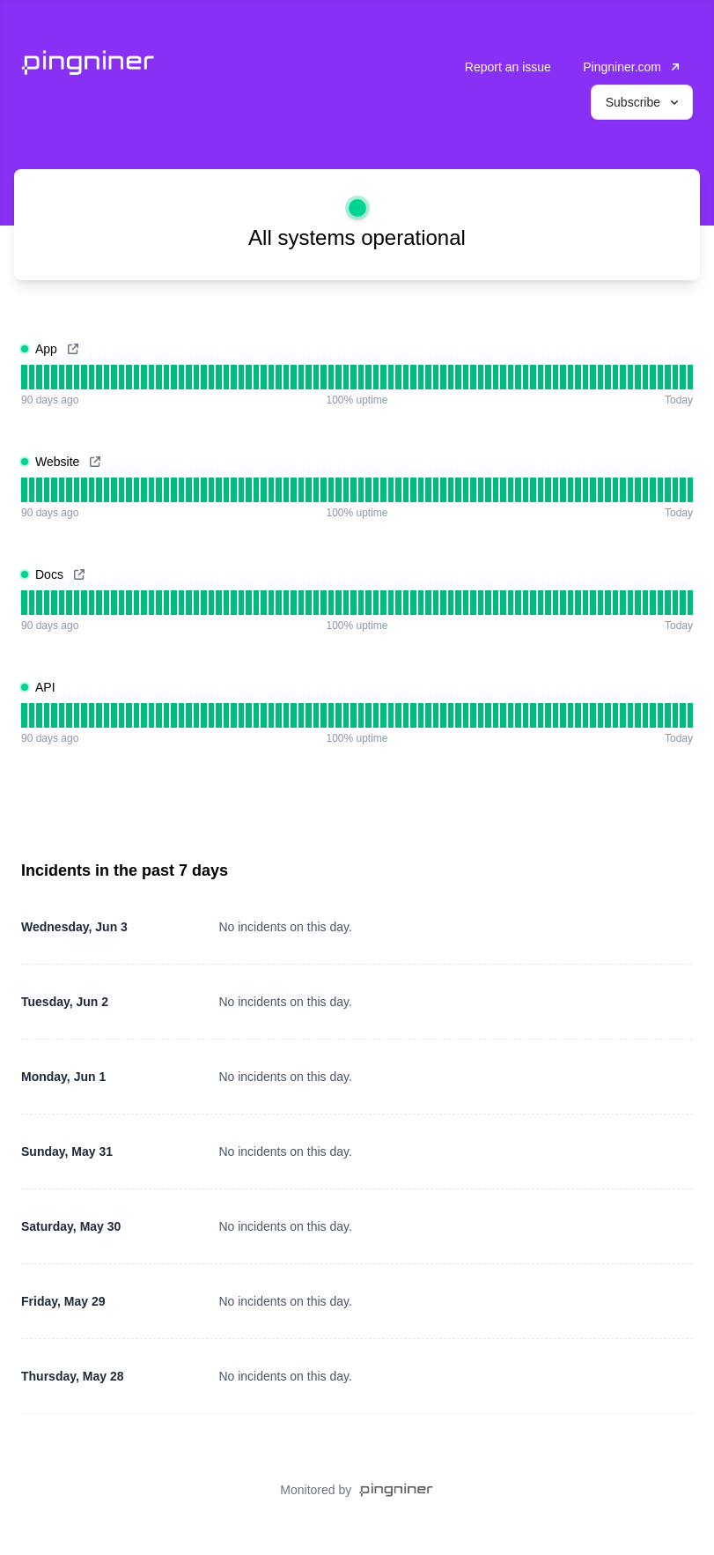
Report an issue (508, 67)
